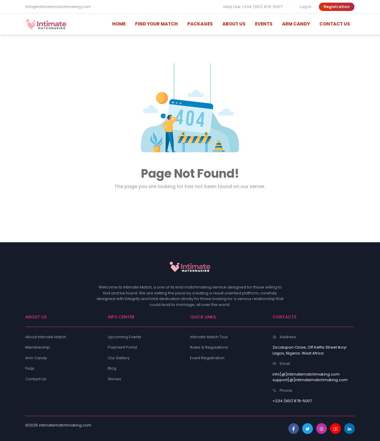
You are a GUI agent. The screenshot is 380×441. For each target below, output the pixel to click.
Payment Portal (122, 347)
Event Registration (207, 358)
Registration (337, 6)
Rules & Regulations (209, 347)
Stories (114, 379)
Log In (305, 6)
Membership (37, 347)
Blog (112, 368)
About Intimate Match (45, 337)
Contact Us (35, 379)
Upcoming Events (124, 337)
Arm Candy (36, 358)
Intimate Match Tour (209, 337)
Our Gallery (118, 358)
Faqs (29, 368)
